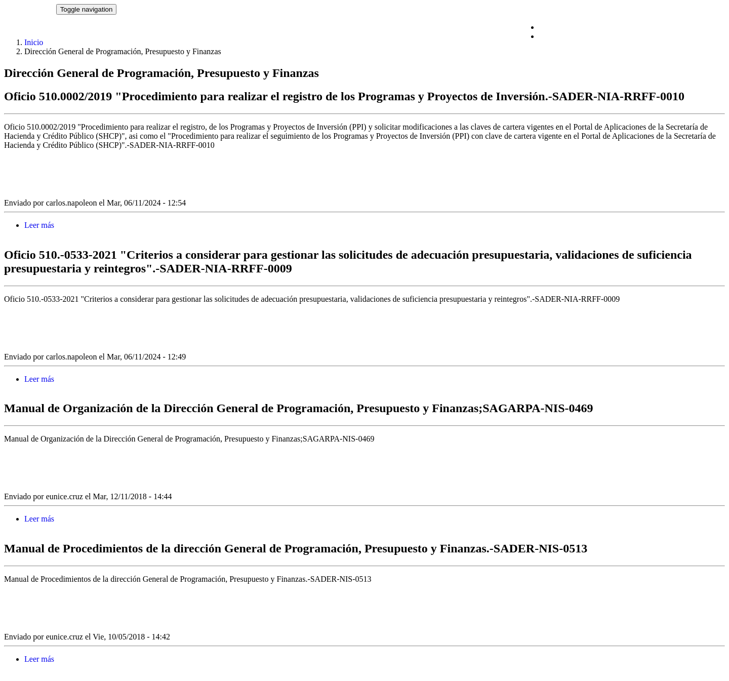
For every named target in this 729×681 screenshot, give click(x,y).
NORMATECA (30, 9)
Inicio (33, 42)
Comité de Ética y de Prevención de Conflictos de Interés (632, 27)
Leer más (39, 225)
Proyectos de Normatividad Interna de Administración (626, 36)
